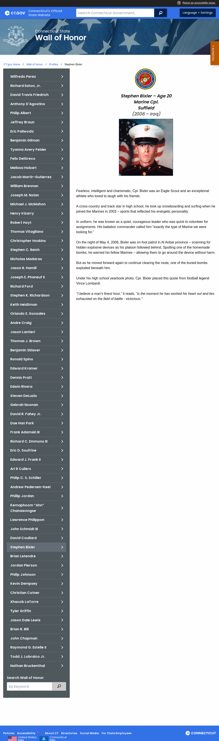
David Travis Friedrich (29, 94)
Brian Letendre (23, 556)
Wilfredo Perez (23, 76)
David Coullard (23, 537)
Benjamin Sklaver (25, 350)
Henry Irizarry (22, 213)
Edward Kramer (24, 368)
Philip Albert (20, 112)
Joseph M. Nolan (24, 195)
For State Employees (117, 733)
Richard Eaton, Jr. (25, 85)
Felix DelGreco (22, 158)
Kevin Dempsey (23, 583)
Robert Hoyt (20, 222)
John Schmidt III (24, 528)
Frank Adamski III (25, 432)
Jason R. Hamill (23, 267)
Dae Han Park (22, 423)
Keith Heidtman (23, 304)
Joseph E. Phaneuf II (27, 277)
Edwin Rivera (21, 386)
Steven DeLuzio (23, 395)
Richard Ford (21, 286)
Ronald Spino (21, 359)
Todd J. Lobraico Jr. (27, 656)
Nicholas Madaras (26, 258)
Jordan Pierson (23, 565)
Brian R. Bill (19, 629)
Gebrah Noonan (24, 404)
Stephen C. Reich (25, 249)
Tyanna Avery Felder (28, 149)
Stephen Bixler (22, 547)
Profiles (53, 64)
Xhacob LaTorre (24, 601)
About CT (52, 733)
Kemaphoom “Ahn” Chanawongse (27, 508)
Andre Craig (20, 322)
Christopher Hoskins (28, 240)
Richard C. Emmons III (28, 441)
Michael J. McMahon (28, 204)
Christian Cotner (25, 592)
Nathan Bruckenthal (27, 665)
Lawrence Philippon (27, 519)
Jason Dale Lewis (25, 620)
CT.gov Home (12, 64)
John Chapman (23, 638)
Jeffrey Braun (22, 122)
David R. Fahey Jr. (25, 414)
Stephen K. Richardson (30, 295)
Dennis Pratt (21, 377)
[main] (109, 372)
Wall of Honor (34, 64)
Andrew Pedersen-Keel (30, 487)
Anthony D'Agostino (27, 103)
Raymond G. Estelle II (28, 647)
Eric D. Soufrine (23, 450)
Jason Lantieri (22, 331)
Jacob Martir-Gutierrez (31, 176)
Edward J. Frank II (25, 459)
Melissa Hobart (23, 167)
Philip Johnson (23, 574)
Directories (69, 733)
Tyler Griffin (20, 610)
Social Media (89, 733)
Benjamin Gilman (25, 140)
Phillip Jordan (22, 496)
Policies (8, 733)
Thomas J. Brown (25, 340)
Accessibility (26, 733)
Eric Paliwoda (22, 131)
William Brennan (24, 185)
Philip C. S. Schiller (25, 477)
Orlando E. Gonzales (27, 313)
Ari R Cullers (20, 468)
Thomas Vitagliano (26, 231)
